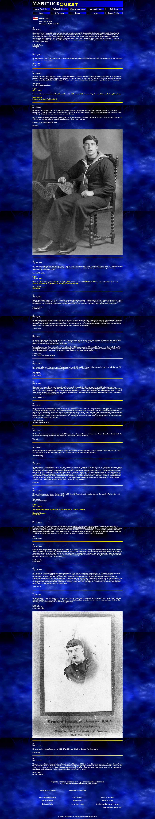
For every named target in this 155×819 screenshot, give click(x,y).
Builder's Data (77, 801)
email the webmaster (95, 782)
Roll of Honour (77, 797)
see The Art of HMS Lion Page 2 (80, 764)
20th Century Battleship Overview (107, 804)
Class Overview (47, 801)
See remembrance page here (57, 343)
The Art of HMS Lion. (91, 350)
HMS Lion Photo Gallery (47, 797)
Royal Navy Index (77, 804)
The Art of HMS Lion (107, 797)
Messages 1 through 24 (48, 790)
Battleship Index (47, 804)
